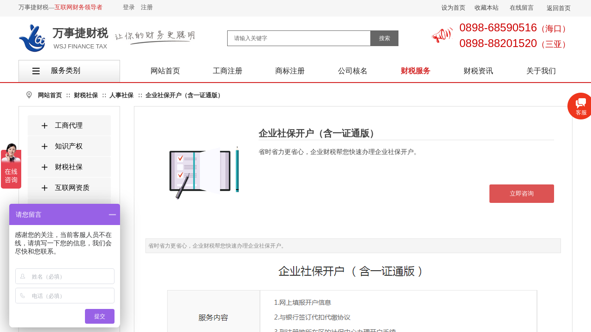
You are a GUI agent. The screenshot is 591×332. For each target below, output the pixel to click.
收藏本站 (487, 7)
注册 (147, 7)
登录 (129, 7)
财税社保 (86, 95)
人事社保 (121, 95)
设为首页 (453, 7)
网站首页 (50, 95)
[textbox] (299, 38)
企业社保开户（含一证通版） (184, 95)
